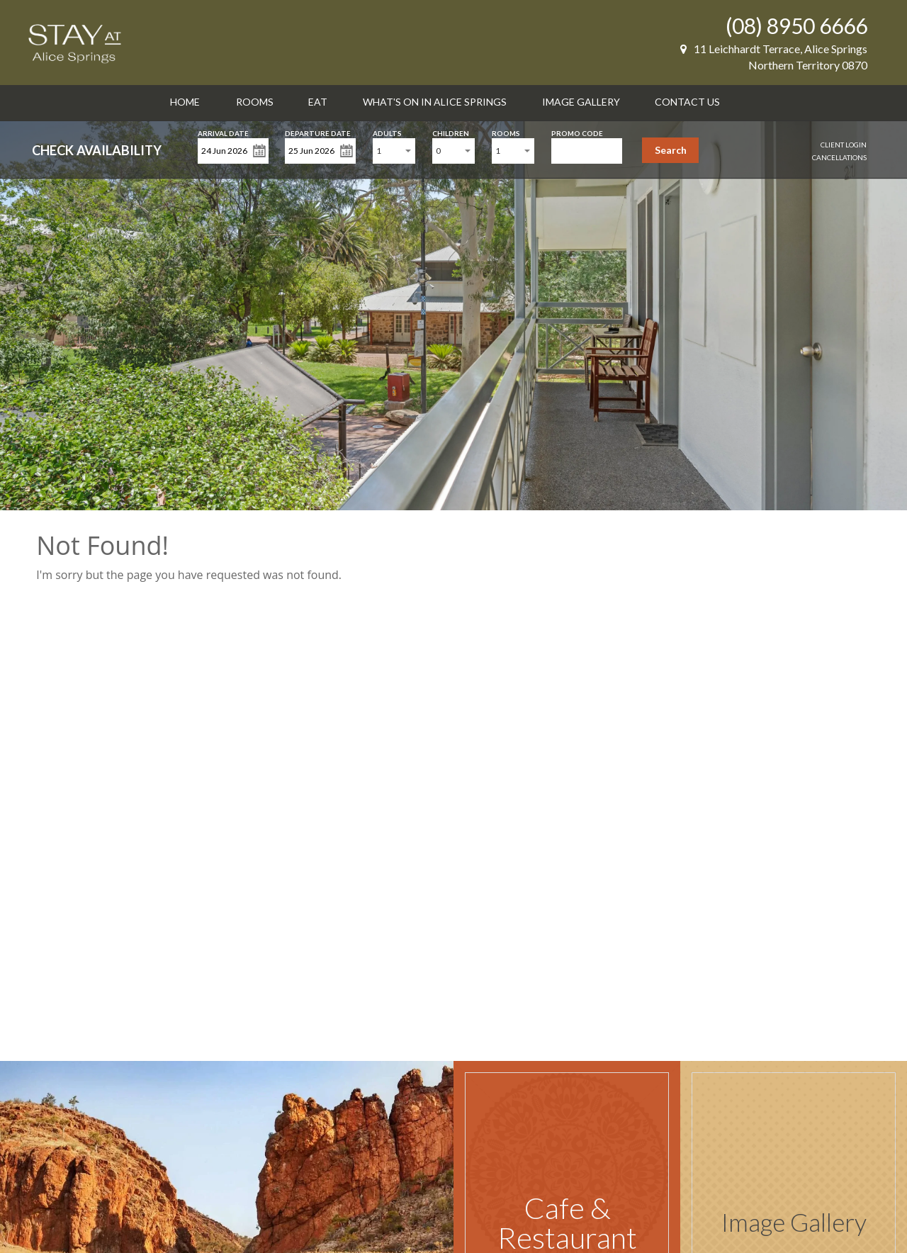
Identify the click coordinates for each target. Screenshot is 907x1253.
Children (450, 132)
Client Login (844, 144)
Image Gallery (581, 102)
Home (185, 102)
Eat (317, 102)
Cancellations (839, 157)
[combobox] (394, 151)
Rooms (255, 102)
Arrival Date (223, 132)
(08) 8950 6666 (796, 25)
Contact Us (687, 102)
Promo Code (577, 132)
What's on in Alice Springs (435, 102)
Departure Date (318, 132)
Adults (387, 132)
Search (671, 150)
